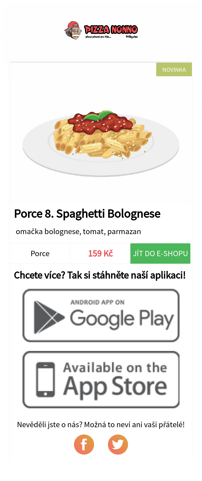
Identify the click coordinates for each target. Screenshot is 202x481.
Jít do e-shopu (160, 253)
